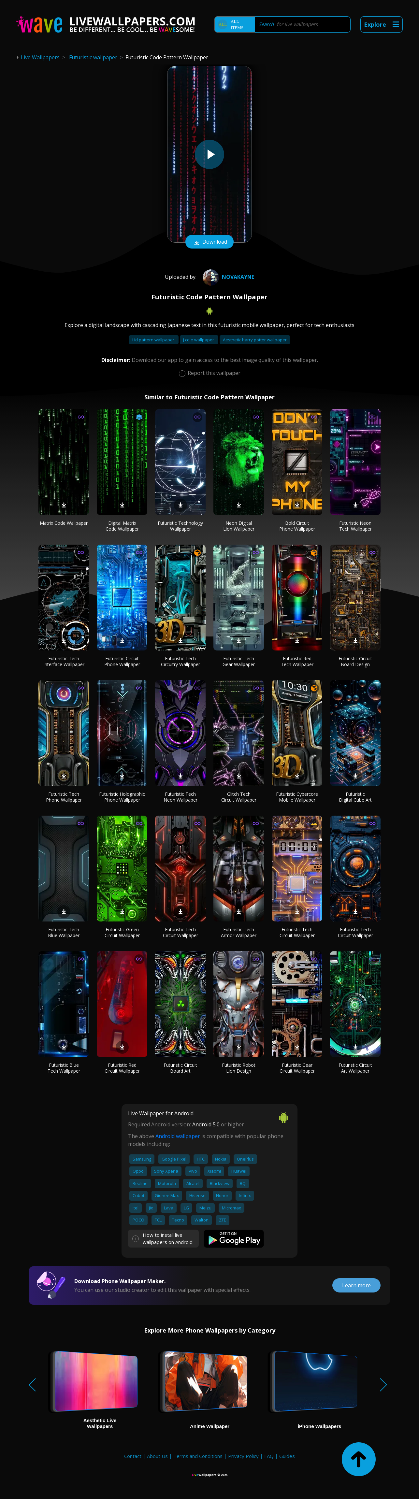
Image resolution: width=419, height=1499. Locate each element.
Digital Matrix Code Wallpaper (122, 526)
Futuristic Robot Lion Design (238, 1068)
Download (209, 242)
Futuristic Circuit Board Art (180, 1068)
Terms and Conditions (198, 1456)
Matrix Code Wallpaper (64, 523)
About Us (157, 1456)
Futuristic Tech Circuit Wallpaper (180, 932)
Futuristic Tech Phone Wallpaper (64, 797)
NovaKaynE (227, 276)
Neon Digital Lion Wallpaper (238, 526)
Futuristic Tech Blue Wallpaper (63, 932)
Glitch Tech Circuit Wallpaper (238, 797)
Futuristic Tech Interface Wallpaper (63, 661)
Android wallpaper (177, 1136)
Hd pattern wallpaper (153, 340)
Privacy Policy (243, 1456)
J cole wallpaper (199, 340)
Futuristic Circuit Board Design (355, 661)
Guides (287, 1456)
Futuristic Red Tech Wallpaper (297, 661)
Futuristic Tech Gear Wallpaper (239, 661)
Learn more (356, 1285)
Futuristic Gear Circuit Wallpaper (297, 1068)
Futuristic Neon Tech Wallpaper (355, 526)
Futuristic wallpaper (93, 57)
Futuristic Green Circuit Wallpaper (122, 932)
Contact (132, 1456)
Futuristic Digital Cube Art (355, 797)
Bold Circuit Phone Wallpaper (297, 526)
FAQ (269, 1456)
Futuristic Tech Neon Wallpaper (180, 797)
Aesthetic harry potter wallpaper (255, 340)
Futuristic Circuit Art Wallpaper (355, 1068)
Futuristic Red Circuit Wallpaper (122, 1068)
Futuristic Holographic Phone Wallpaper (122, 797)
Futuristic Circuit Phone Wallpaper (122, 661)
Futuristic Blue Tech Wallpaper (64, 1068)
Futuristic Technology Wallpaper (180, 526)
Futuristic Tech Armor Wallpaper (238, 932)
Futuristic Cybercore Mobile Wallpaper (297, 797)
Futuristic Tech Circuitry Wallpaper (180, 661)
